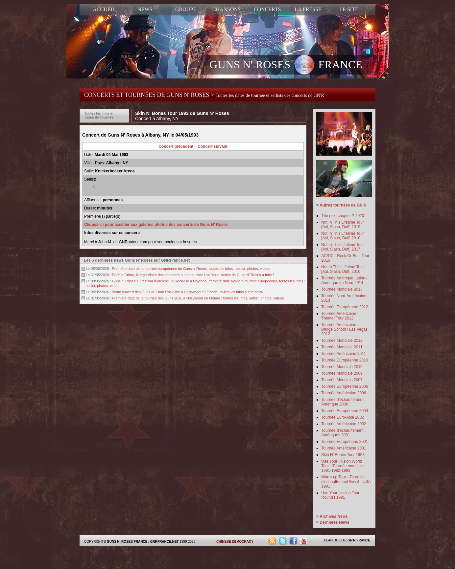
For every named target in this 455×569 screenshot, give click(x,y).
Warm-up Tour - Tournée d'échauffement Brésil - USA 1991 (345, 482)
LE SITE (348, 9)
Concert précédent (175, 146)
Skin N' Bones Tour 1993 (342, 454)
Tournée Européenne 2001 (344, 441)
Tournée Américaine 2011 (343, 353)
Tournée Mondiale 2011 (341, 347)
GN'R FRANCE (358, 540)
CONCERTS (267, 9)
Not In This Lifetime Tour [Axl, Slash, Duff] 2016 (342, 269)
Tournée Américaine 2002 (343, 424)
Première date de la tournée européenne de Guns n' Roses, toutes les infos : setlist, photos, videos (191, 269)
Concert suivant (213, 146)
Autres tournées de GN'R (343, 205)
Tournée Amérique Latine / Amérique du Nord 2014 (344, 280)
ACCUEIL (104, 9)
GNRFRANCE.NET (164, 541)
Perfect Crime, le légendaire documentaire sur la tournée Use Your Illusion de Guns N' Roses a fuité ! (193, 275)
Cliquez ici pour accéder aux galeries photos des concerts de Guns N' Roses (156, 224)
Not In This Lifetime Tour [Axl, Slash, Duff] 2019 (342, 224)
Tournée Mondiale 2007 (341, 380)
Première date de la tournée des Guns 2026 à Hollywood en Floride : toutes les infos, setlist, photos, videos (198, 298)
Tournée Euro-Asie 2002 (342, 417)
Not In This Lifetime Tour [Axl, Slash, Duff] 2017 (342, 247)
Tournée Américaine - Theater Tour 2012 (339, 315)
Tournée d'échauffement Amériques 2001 (342, 432)
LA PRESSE (308, 9)
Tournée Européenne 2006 (344, 386)
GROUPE (185, 9)
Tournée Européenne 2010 (344, 360)
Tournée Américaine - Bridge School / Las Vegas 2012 (344, 329)
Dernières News (334, 522)
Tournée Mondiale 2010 (341, 366)
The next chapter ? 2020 (342, 215)
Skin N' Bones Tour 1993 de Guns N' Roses (182, 116)
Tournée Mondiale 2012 (341, 340)
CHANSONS (226, 9)
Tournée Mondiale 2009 (341, 373)
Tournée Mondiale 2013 (341, 289)
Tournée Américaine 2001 (343, 448)
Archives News (333, 516)
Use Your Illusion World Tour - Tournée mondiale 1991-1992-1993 (342, 466)
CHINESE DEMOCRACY (234, 541)
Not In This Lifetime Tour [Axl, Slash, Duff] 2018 (342, 235)
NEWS (144, 9)
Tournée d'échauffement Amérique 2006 (342, 401)
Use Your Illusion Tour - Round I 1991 (341, 495)
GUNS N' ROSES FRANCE (285, 65)
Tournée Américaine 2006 (343, 393)
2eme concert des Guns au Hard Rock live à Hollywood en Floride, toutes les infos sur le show (187, 292)
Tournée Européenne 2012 (344, 307)
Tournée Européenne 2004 (344, 410)
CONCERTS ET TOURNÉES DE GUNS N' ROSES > (204, 95)
